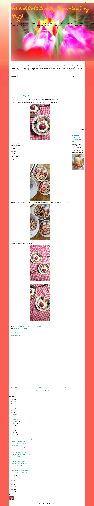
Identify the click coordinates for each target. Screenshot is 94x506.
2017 (12, 482)
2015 (12, 487)
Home (40, 387)
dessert (25, 328)
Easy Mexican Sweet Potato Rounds (20, 470)
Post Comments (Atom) (43, 390)
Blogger (53, 503)
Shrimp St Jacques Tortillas (18, 441)
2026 (12, 399)
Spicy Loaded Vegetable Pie (18, 456)
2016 (12, 484)
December (14, 414)
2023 (12, 406)
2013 (12, 491)
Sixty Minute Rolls (16, 445)
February (14, 437)
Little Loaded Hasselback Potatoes (20, 472)
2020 (12, 412)
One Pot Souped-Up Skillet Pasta (20, 461)
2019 (12, 478)
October (14, 419)
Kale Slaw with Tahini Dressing (19, 463)
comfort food (20, 328)
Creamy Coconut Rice (17, 459)
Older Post (66, 387)
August (14, 423)
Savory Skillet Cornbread (18, 465)
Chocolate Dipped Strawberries (19, 452)
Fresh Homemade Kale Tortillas (19, 443)
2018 (12, 480)
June (13, 428)
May (13, 430)
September (15, 421)
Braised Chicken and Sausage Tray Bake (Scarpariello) (25, 439)
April (13, 432)
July (13, 425)
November (15, 417)
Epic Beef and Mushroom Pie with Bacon (21, 447)
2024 (12, 403)
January (14, 475)
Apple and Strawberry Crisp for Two (20, 450)
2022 (12, 408)
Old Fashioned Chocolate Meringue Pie (21, 454)
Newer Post (14, 387)
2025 (12, 401)
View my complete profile (21, 499)
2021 (12, 410)
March (14, 434)
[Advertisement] (40, 87)
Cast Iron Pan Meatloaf (17, 468)
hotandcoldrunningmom (22, 496)
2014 (12, 489)
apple (15, 328)
